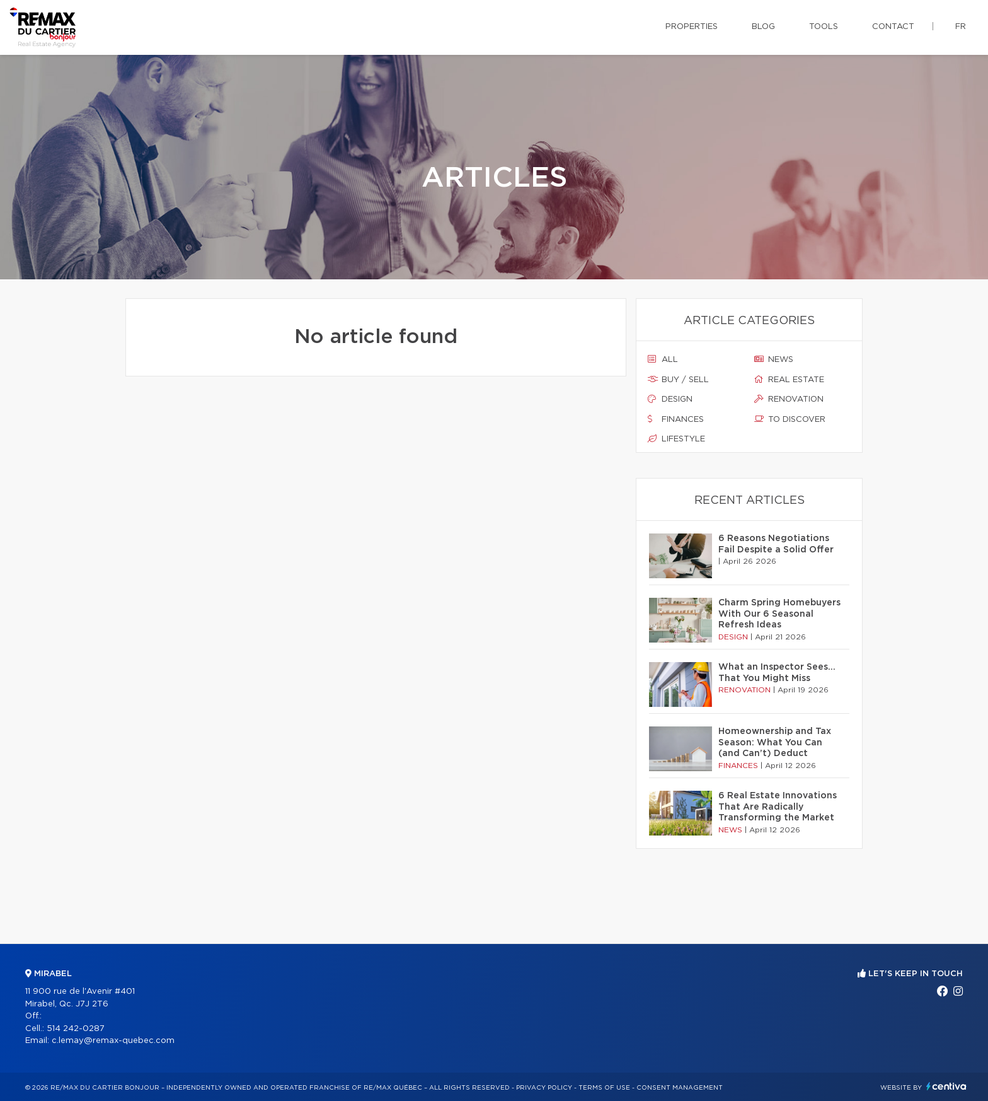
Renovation (789, 399)
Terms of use (604, 1088)
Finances (676, 419)
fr (960, 27)
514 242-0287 (76, 1029)
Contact (893, 27)
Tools (823, 27)
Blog (763, 27)
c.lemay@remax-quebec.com (113, 1041)
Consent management (679, 1088)
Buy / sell (678, 379)
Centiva (946, 1086)
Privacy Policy (544, 1088)
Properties (691, 27)
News (773, 359)
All (663, 359)
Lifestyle (676, 438)
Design (670, 399)
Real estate (789, 379)
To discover (789, 419)
